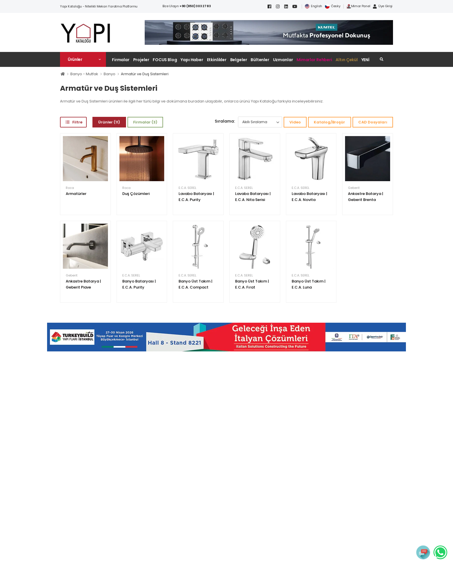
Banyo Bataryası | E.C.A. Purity (139, 284)
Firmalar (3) (145, 122)
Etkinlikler (217, 60)
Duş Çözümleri (136, 193)
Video (295, 122)
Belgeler (238, 60)
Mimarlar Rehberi (314, 60)
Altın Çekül (347, 60)
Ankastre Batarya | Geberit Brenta (365, 196)
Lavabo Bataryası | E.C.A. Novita (309, 196)
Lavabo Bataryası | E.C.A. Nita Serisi (253, 196)
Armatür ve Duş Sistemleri (145, 74)
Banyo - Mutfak (84, 74)
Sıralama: (225, 121)
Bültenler (260, 60)
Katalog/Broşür (329, 122)
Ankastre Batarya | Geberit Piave (83, 284)
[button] (83, 59)
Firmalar (120, 60)
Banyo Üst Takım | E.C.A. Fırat (252, 284)
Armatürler (76, 193)
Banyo (109, 74)
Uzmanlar (283, 60)
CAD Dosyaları (372, 122)
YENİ (365, 60)
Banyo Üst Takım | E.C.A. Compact (195, 284)
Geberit (354, 187)
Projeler (141, 60)
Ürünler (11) (109, 122)
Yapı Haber (192, 60)
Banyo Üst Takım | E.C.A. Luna (309, 284)
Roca (70, 187)
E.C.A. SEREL (187, 187)
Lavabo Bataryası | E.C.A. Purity (196, 196)
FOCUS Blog (165, 60)
